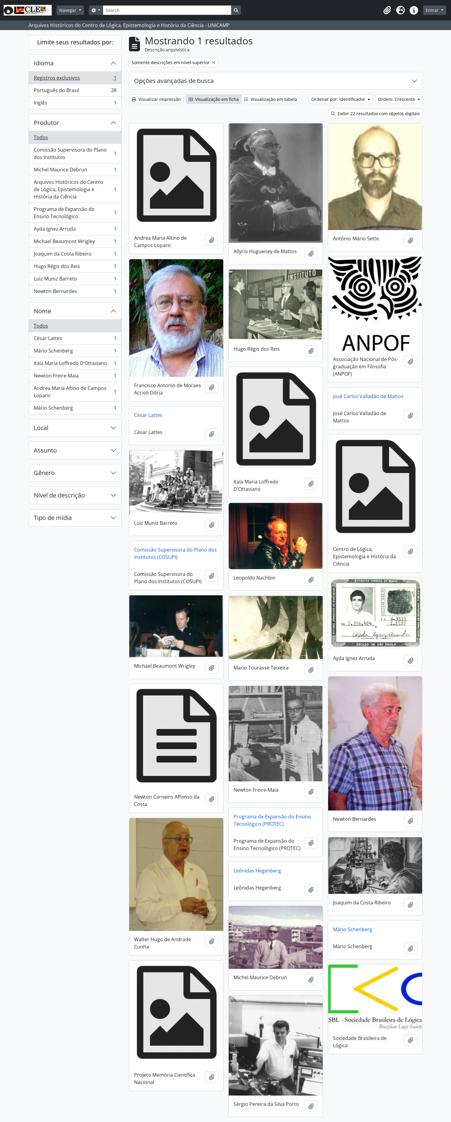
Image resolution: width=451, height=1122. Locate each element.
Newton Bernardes (74, 292)
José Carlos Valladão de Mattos (368, 396)
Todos (41, 137)
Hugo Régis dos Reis (74, 268)
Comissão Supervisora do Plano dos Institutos (74, 153)
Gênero (44, 473)
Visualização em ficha (214, 99)
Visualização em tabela (270, 99)
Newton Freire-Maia (74, 377)
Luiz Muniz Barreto (74, 280)
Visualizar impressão (156, 99)
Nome (42, 311)
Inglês (74, 104)
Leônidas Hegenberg (257, 870)
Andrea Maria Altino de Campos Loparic (74, 392)
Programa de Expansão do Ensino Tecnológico (74, 213)
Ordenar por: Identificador (338, 99)
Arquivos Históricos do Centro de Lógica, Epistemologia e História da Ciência (74, 189)
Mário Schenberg (74, 352)
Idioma (44, 63)
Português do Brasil (74, 92)
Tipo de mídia (53, 518)
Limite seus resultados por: (75, 42)
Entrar (433, 10)
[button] (387, 10)
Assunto (45, 450)
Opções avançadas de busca (174, 81)
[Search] (167, 10)
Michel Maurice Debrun (74, 171)
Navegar (68, 10)
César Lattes (74, 340)
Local (41, 428)
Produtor (46, 123)
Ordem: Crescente (397, 99)
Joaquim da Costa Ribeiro (74, 255)
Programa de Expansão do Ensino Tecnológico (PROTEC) (272, 820)
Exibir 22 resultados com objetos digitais (375, 113)
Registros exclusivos (74, 79)
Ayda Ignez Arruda (74, 230)
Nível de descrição (59, 495)
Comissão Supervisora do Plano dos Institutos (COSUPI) (175, 553)
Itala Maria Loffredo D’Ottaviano (74, 365)
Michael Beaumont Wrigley (74, 243)
